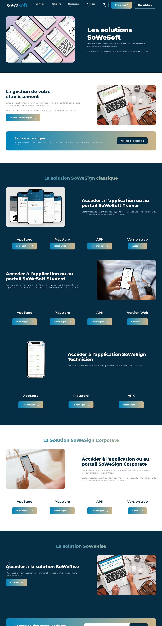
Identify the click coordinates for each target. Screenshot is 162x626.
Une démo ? (121, 5)
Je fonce (16, 582)
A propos (91, 5)
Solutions (56, 5)
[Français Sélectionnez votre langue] (104, 5)
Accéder (137, 321)
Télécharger (24, 246)
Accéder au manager (23, 117)
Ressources (73, 5)
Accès (137, 246)
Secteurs (40, 5)
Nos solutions (145, 5)
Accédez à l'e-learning (132, 141)
